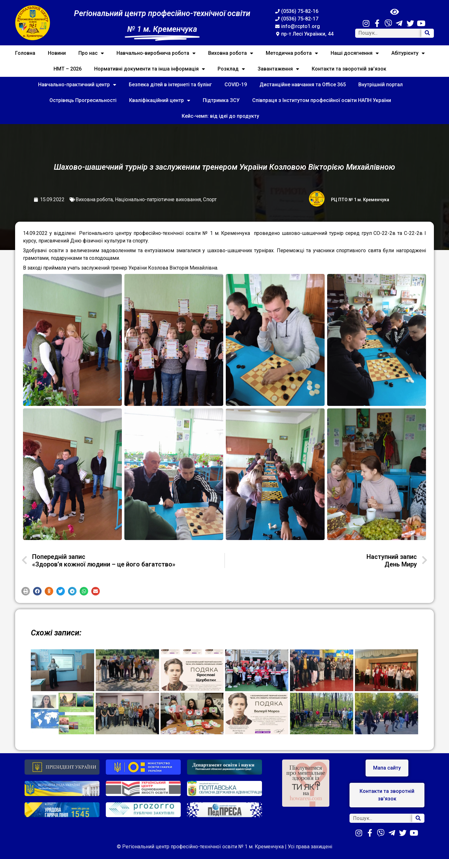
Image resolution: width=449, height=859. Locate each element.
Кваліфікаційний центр (159, 100)
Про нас (91, 53)
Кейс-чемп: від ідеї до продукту (220, 116)
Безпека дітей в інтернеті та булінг (170, 85)
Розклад (231, 69)
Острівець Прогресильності (83, 100)
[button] (25, 591)
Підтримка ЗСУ (221, 100)
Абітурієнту (408, 53)
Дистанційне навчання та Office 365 (302, 85)
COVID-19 (235, 85)
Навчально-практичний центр (77, 84)
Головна (25, 53)
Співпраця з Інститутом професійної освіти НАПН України (321, 100)
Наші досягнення (355, 53)
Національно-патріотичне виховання (158, 199)
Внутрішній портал (380, 85)
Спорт (210, 199)
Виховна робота (230, 53)
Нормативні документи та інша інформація (149, 69)
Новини (57, 53)
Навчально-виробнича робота (156, 53)
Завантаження (278, 69)
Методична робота (292, 53)
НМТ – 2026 (68, 69)
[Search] (427, 33)
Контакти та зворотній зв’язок (349, 69)
